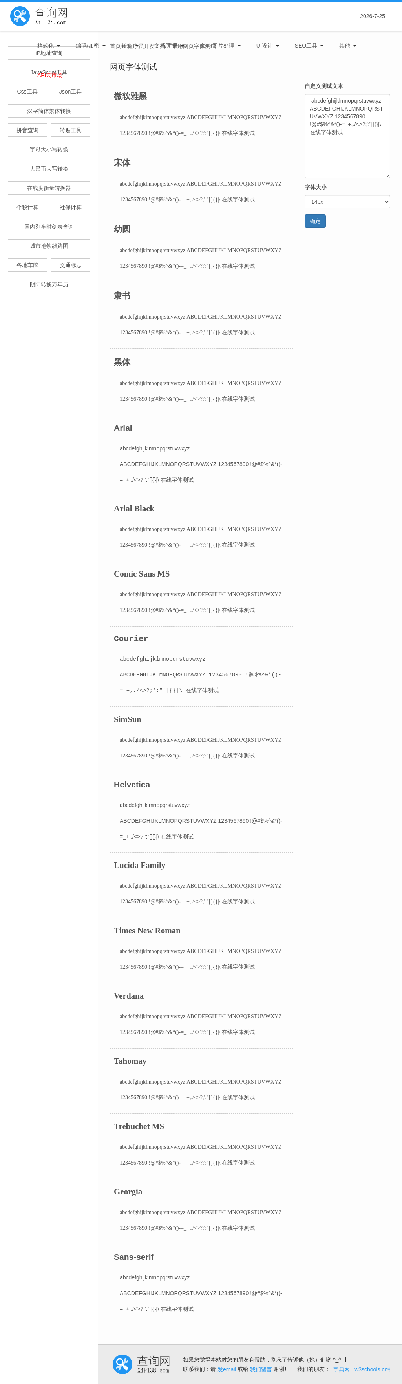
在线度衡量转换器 (49, 188)
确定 (315, 221)
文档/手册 (166, 45)
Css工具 (27, 91)
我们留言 (261, 1369)
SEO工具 (306, 45)
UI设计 (264, 45)
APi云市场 (49, 75)
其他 (344, 45)
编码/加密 (87, 45)
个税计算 (27, 207)
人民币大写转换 (49, 169)
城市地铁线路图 (49, 246)
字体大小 (316, 187)
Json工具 (70, 91)
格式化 (45, 45)
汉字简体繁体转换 (49, 111)
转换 (126, 45)
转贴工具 (71, 130)
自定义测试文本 (324, 86)
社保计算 (71, 207)
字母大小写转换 (49, 149)
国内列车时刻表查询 (49, 226)
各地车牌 (27, 265)
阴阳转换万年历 (49, 284)
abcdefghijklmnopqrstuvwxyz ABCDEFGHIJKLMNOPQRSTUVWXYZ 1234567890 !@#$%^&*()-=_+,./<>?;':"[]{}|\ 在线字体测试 (347, 136)
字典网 (341, 1369)
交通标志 (71, 265)
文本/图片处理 (217, 45)
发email (226, 1369)
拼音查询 (27, 130)
